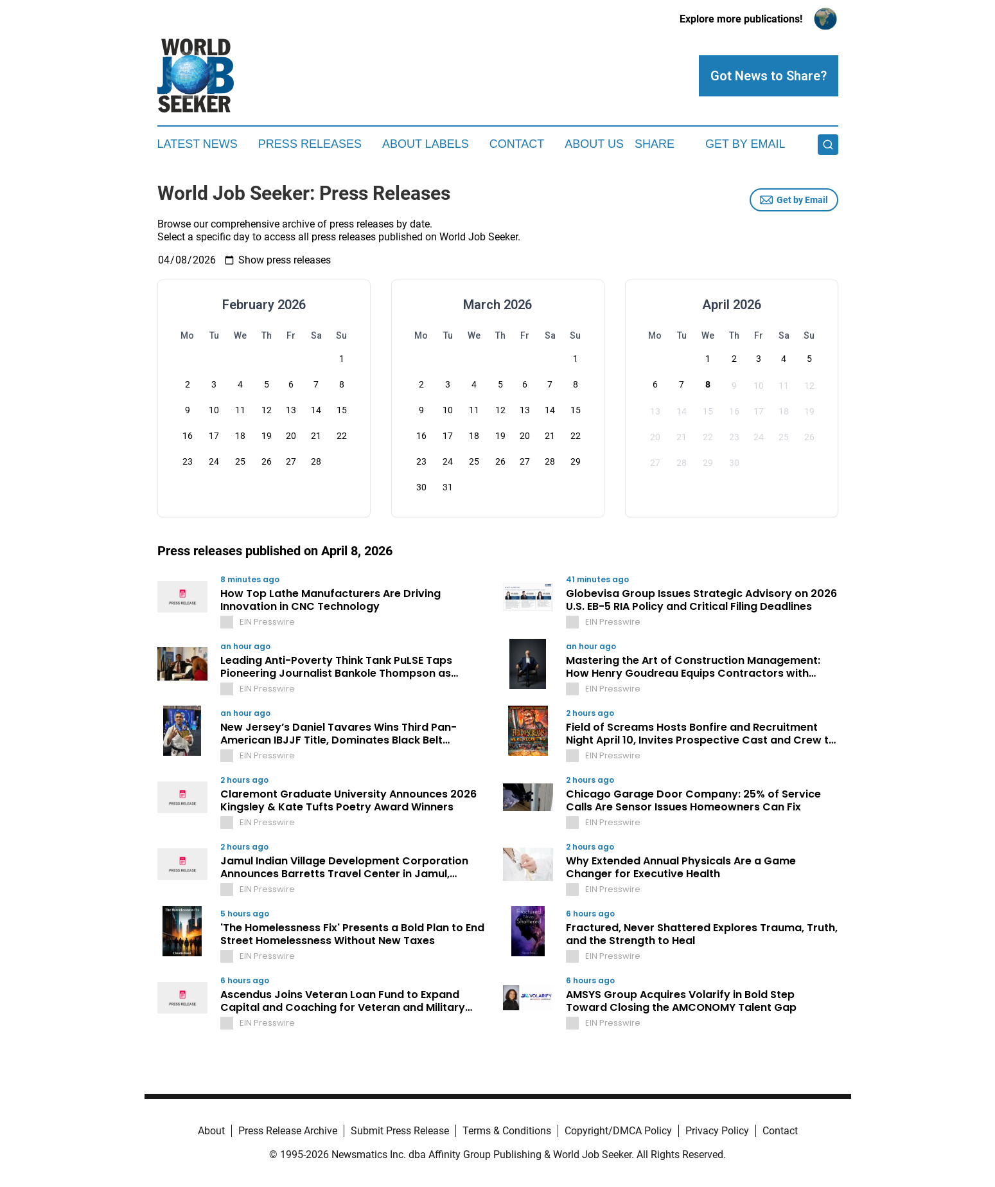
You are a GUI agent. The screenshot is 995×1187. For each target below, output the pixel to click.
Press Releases (310, 144)
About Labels (425, 144)
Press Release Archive (287, 1131)
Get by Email (794, 199)
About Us (594, 144)
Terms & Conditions (506, 1131)
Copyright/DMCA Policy (618, 1131)
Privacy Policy (717, 1131)
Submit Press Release (400, 1131)
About (211, 1131)
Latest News (197, 144)
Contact (517, 144)
